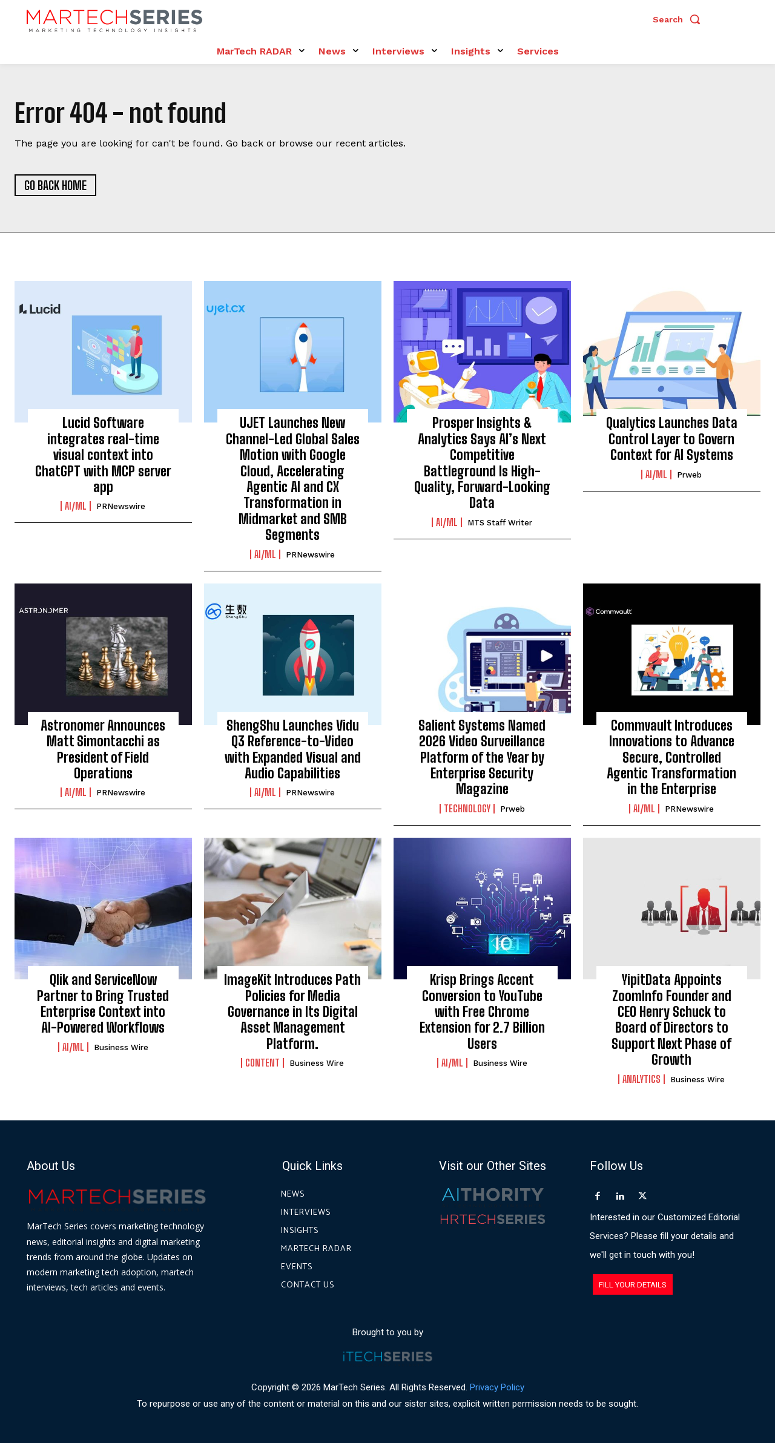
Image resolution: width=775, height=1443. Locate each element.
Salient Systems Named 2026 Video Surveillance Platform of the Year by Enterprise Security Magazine (482, 757)
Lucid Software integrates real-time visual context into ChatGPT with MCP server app (103, 455)
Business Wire (121, 1047)
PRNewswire (120, 506)
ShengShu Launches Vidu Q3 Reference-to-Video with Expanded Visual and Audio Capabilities (293, 749)
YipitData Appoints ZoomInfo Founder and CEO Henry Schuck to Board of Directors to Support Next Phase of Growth (671, 1019)
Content (262, 1063)
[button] (679, 19)
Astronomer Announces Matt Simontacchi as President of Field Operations (103, 749)
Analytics (641, 1079)
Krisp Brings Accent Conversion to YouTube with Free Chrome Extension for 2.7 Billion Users (482, 1011)
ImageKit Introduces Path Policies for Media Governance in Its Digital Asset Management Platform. (292, 1011)
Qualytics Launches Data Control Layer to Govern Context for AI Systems (671, 439)
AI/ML (76, 506)
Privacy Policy (497, 1387)
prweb (689, 474)
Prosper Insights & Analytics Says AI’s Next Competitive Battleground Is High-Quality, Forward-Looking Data (482, 463)
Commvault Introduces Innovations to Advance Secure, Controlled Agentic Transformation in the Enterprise (671, 757)
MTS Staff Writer (499, 522)
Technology (467, 809)
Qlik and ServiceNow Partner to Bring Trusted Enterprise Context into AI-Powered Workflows (103, 1003)
